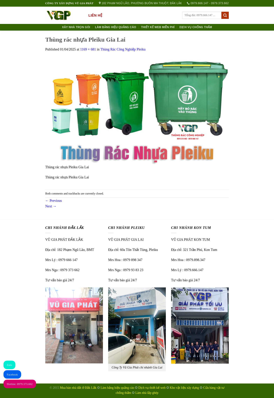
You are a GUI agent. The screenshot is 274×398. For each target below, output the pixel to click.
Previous (53, 200)
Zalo (9, 365)
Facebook (12, 374)
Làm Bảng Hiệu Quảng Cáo (115, 27)
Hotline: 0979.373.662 (20, 384)
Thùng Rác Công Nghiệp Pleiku (123, 49)
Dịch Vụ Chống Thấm (195, 27)
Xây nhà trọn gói (76, 27)
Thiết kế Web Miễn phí (158, 27)
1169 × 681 (88, 49)
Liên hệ (95, 15)
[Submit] (225, 15)
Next (50, 206)
